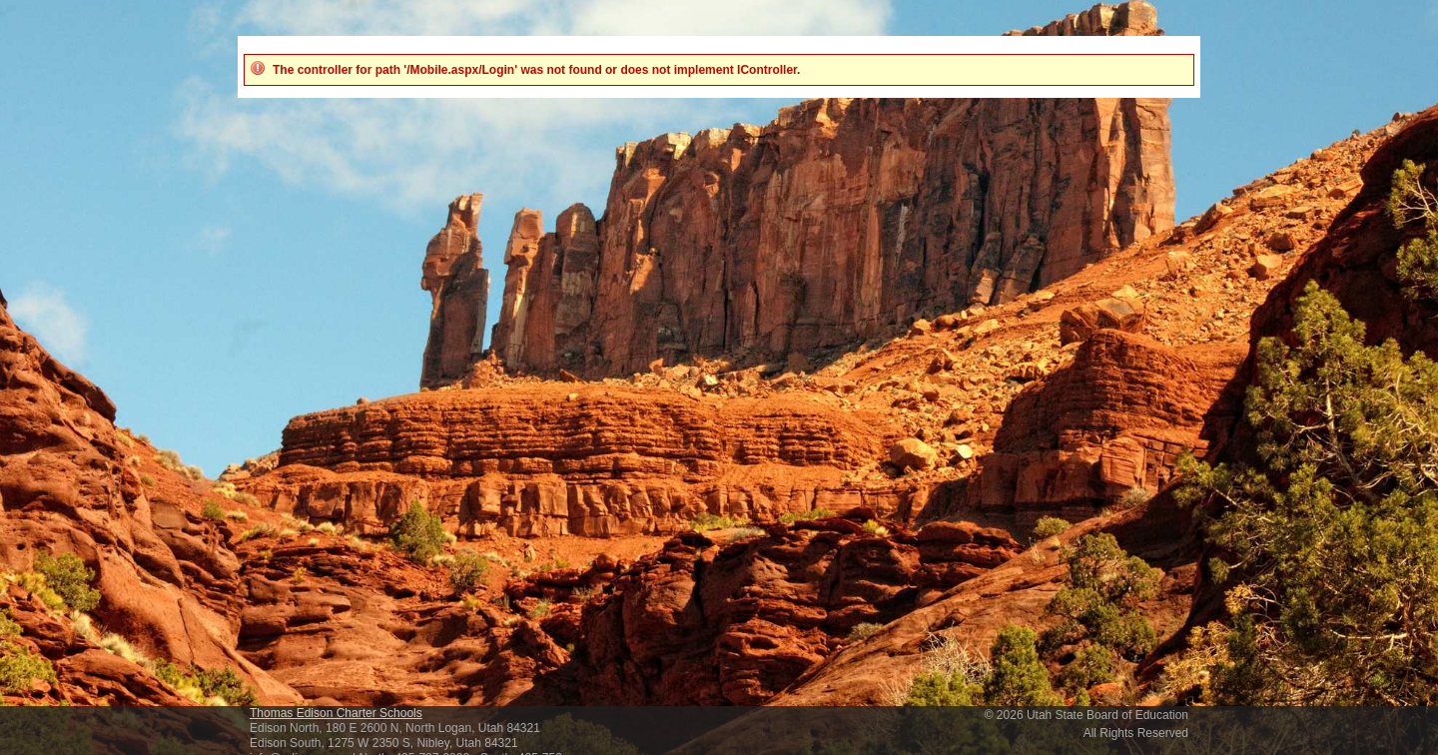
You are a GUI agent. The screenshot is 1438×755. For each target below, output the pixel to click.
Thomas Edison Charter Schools (336, 713)
